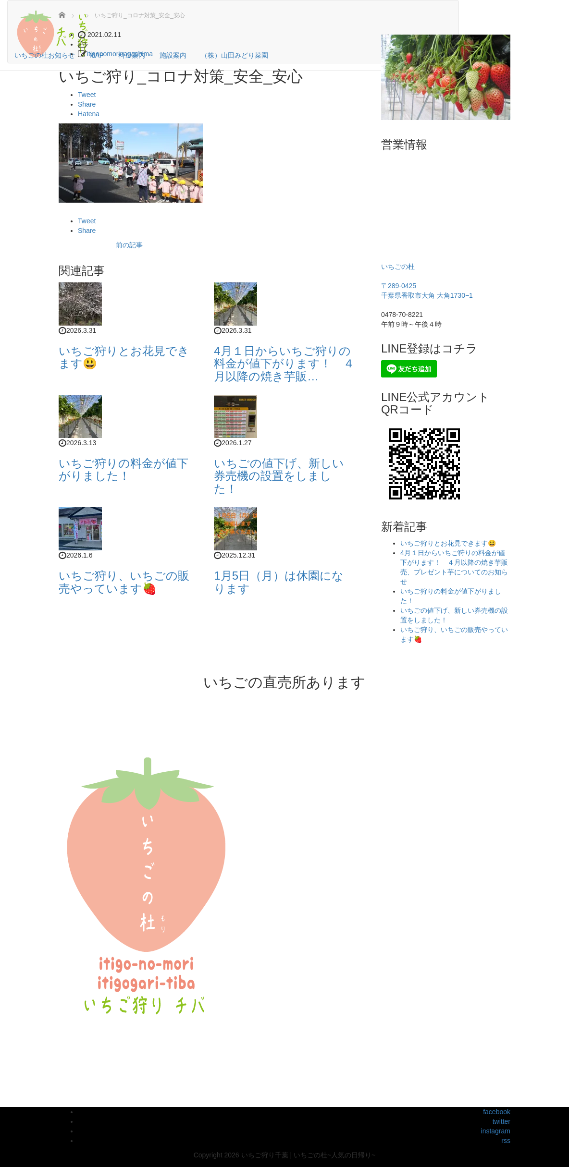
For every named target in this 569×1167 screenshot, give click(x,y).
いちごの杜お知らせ (44, 55)
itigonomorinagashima (120, 54)
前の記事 (129, 245)
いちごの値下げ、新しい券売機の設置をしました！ (279, 476)
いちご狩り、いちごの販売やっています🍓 (124, 582)
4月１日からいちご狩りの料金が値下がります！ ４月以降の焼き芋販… (284, 363)
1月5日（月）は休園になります (279, 582)
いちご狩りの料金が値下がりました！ (123, 469)
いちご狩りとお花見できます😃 (124, 357)
